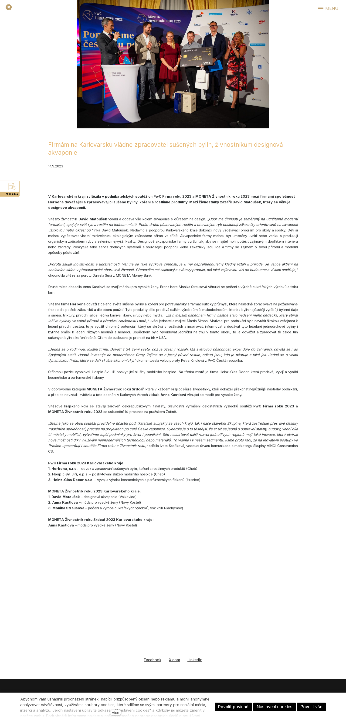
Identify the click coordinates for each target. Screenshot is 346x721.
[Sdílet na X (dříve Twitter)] (174, 665)
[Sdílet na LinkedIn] (194, 665)
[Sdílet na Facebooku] (152, 665)
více (115, 712)
